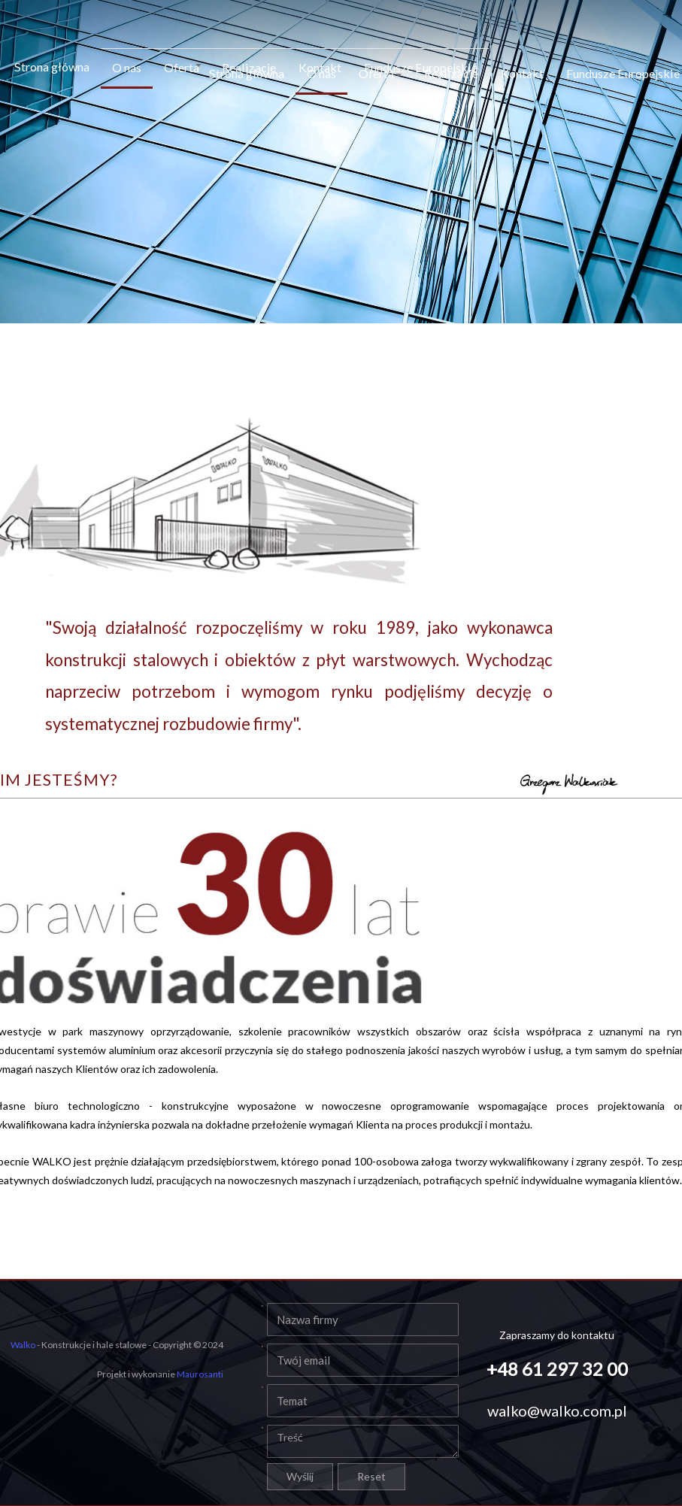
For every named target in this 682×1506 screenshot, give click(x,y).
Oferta (183, 66)
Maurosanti (200, 1374)
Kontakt (522, 72)
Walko (23, 1344)
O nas (126, 66)
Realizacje (451, 72)
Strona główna (51, 65)
